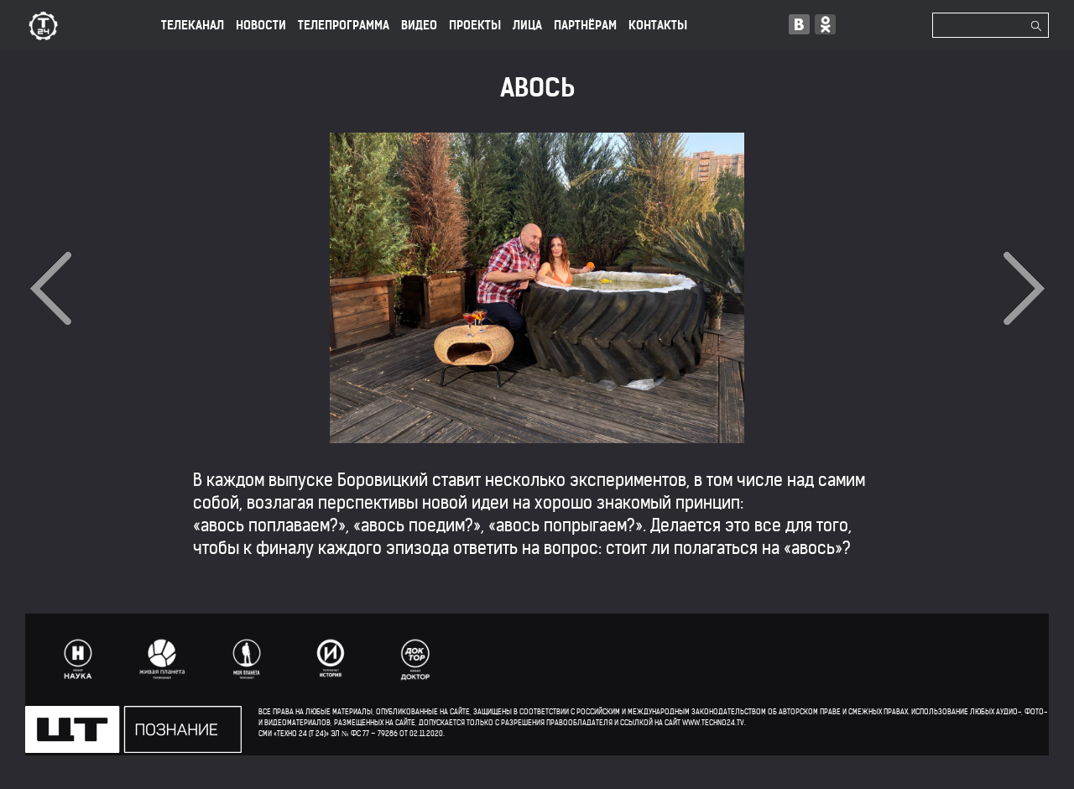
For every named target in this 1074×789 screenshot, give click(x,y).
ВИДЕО (419, 25)
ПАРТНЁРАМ (585, 25)
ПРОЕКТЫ (475, 25)
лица (527, 25)
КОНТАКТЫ (657, 25)
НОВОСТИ (261, 25)
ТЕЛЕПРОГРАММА (343, 25)
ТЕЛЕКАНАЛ (192, 25)
